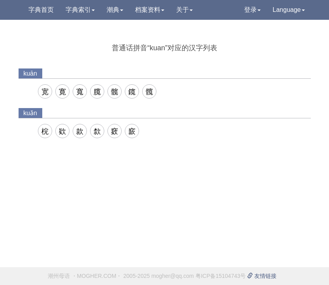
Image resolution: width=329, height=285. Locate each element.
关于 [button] (184, 9)
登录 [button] (252, 9)
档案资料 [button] (149, 9)
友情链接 (261, 276)
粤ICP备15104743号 (221, 276)
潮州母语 (59, 276)
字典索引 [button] (80, 9)
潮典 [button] (115, 9)
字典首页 (41, 9)
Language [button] (289, 9)
